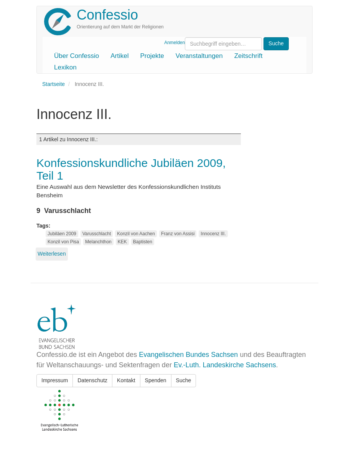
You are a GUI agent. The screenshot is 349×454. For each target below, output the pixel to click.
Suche (183, 380)
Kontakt (126, 380)
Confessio (107, 15)
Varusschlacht (96, 233)
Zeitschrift (248, 55)
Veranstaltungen (199, 55)
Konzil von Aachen (136, 233)
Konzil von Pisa (63, 241)
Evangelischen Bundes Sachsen (188, 354)
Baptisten (142, 241)
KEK (122, 241)
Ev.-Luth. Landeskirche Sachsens (225, 365)
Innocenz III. (213, 233)
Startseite (53, 84)
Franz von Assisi (177, 233)
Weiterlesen (52, 254)
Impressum (54, 380)
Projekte (152, 55)
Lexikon (65, 67)
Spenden (155, 380)
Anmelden (174, 42)
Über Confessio (76, 55)
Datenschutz (92, 380)
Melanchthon (98, 241)
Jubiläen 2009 (62, 233)
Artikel (119, 55)
